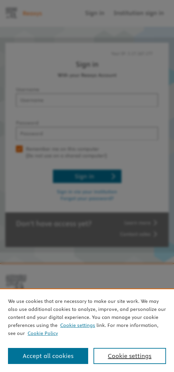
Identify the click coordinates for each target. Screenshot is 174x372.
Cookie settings (77, 325)
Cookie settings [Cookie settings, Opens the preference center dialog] (129, 356)
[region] (87, 330)
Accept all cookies (48, 356)
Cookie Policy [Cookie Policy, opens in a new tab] (43, 333)
